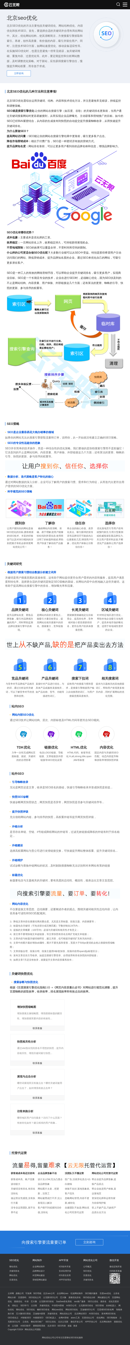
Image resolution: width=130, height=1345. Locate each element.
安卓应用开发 (65, 1271)
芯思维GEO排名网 (105, 1309)
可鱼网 (28, 1293)
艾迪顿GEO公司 (87, 1309)
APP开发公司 (91, 1322)
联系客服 (37, 1028)
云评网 (11, 1293)
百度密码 (22, 1297)
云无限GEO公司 (50, 1297)
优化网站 (100, 1318)
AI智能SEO (26, 1318)
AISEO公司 (71, 1305)
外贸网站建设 (38, 1275)
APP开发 (63, 1260)
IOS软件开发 (65, 1266)
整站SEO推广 (37, 1322)
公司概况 (87, 1266)
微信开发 (114, 1260)
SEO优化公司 (35, 1297)
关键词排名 (14, 1271)
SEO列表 (61, 1326)
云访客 (34, 1305)
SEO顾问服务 (91, 1293)
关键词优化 (44, 1305)
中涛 (27, 1301)
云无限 (15, 1326)
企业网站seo (62, 1293)
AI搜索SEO (38, 1318)
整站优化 (13, 1266)
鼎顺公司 (20, 1293)
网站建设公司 (104, 1297)
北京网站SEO (80, 1313)
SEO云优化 (93, 1301)
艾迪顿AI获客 (39, 1313)
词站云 (15, 1305)
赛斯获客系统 (39, 1326)
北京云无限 (63, 1322)
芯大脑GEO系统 (23, 1313)
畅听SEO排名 (43, 1309)
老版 (70, 1326)
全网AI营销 (64, 1318)
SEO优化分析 (89, 1297)
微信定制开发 (116, 1266)
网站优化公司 (90, 1260)
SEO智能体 (112, 1318)
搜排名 (103, 1301)
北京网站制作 (106, 1322)
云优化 (26, 1322)
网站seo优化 (57, 1309)
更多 (75, 1326)
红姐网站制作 (77, 1293)
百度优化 (13, 1280)
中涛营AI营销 (58, 1305)
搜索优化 (18, 1301)
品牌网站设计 (38, 1271)
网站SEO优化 (72, 1309)
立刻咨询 (89, 1242)
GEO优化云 (13, 1318)
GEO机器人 (51, 1318)
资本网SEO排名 (108, 1313)
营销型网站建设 (39, 1280)
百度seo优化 (105, 1293)
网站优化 (13, 1275)
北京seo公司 (49, 1293)
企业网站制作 (38, 1266)
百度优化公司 (88, 1318)
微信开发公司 (77, 1322)
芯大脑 (63, 1297)
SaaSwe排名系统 (64, 1301)
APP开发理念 (65, 1280)
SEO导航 (37, 1293)
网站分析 (12, 1297)
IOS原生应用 (65, 1275)
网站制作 (37, 1260)
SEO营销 (99, 1305)
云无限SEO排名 (86, 1305)
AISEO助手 (25, 1326)
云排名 (116, 1293)
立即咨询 (19, 73)
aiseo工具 (75, 1318)
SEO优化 (14, 1260)
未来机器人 (111, 1305)
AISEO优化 (94, 1313)
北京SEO (51, 1326)
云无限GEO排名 (46, 1301)
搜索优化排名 (75, 1297)
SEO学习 (24, 1305)
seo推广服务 (79, 1301)
